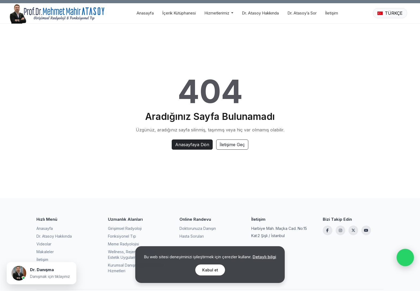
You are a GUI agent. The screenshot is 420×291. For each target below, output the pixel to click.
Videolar (43, 244)
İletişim (331, 13)
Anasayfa (145, 13)
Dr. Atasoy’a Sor (302, 13)
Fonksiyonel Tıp (122, 236)
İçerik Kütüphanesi (179, 13)
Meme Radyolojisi (123, 244)
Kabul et (210, 270)
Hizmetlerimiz (217, 13)
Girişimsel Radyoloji (125, 228)
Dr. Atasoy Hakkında (260, 13)
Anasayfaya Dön (192, 144)
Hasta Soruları (191, 236)
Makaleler (45, 251)
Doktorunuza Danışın (197, 228)
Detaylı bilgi (264, 256)
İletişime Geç (232, 144)
